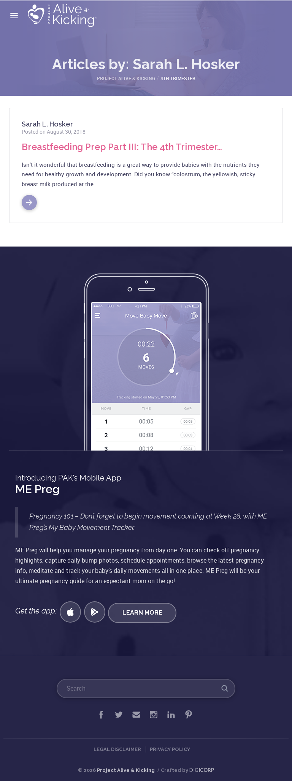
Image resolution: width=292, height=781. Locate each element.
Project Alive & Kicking (126, 770)
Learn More (143, 611)
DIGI (201, 770)
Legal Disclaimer (117, 749)
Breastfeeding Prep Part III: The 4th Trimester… (123, 146)
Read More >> (29, 199)
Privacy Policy (170, 749)
